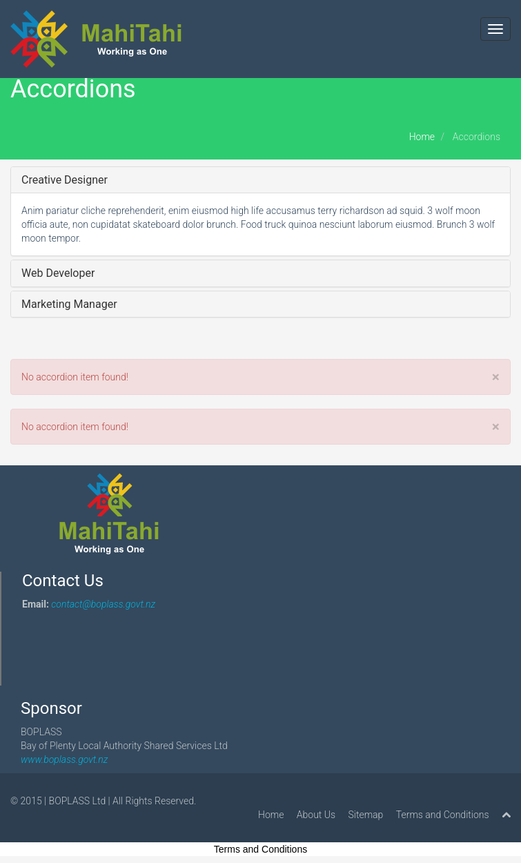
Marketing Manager (69, 304)
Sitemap (366, 814)
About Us (316, 814)
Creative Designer (64, 180)
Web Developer (58, 273)
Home (422, 136)
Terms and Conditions (442, 814)
